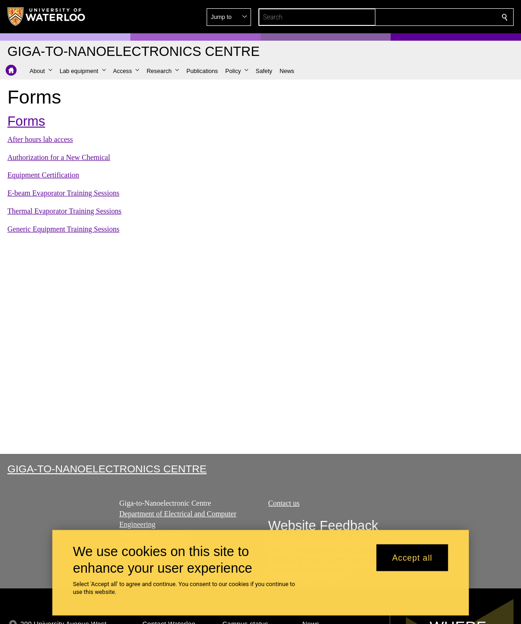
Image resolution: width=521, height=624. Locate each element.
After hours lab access (40, 139)
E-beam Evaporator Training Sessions (63, 193)
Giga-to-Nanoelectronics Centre (107, 469)
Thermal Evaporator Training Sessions (64, 211)
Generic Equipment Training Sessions (63, 229)
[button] (438, 17)
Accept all (412, 557)
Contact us (284, 503)
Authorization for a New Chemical (58, 157)
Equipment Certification (43, 175)
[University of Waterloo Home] (46, 16)
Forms (26, 121)
